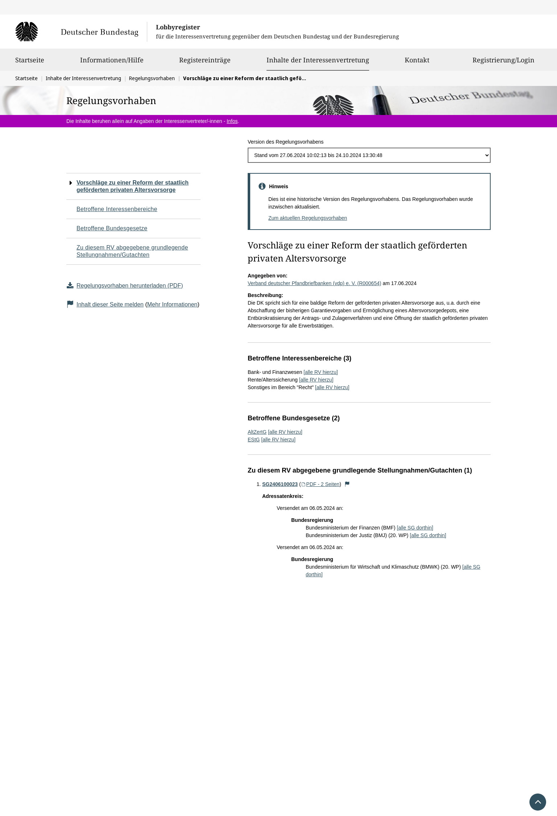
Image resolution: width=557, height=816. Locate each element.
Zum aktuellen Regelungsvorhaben (307, 218)
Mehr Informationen (172, 304)
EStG (254, 439)
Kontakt (417, 63)
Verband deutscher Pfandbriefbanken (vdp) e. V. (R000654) (314, 283)
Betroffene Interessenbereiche (117, 209)
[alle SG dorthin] (415, 528)
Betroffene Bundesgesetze (112, 228)
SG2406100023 (280, 484)
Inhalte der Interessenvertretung (318, 60)
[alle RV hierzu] (321, 372)
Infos (232, 121)
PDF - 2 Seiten (320, 484)
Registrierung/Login (503, 63)
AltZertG (257, 432)
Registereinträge (205, 63)
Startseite (29, 63)
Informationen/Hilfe (112, 63)
